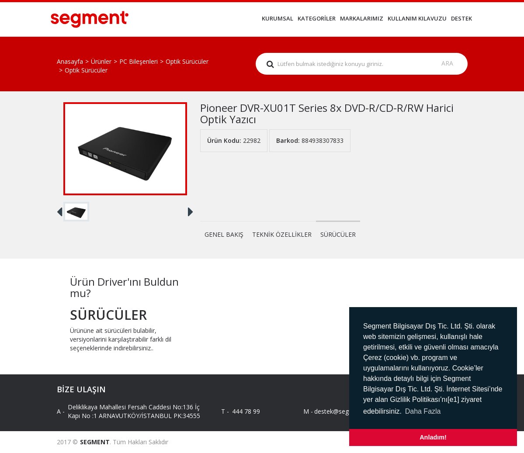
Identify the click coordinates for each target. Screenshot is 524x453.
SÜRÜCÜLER (338, 234)
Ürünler (101, 61)
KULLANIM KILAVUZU (417, 18)
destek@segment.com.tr (341, 411)
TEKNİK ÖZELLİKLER (282, 234)
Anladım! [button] (433, 437)
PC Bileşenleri (138, 61)
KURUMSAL (277, 18)
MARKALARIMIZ (361, 18)
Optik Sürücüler (187, 61)
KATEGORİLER (317, 18)
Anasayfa (70, 61)
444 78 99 (246, 411)
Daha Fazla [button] (423, 411)
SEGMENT (95, 442)
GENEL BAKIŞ (224, 234)
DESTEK (461, 18)
